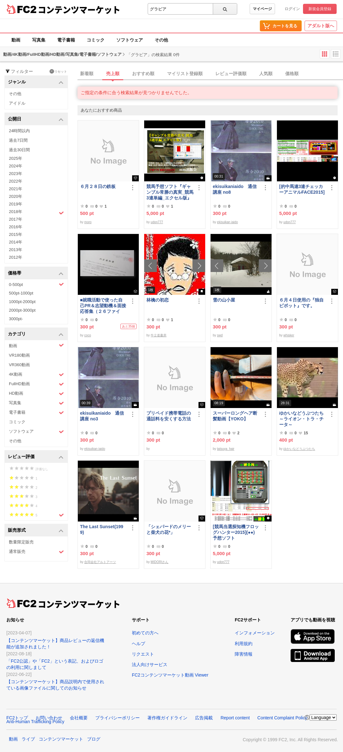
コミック (95, 39)
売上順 (112, 73)
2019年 (15, 204)
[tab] (210, 74)
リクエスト (143, 654)
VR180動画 (19, 355)
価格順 (292, 73)
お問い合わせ (49, 717)
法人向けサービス (149, 664)
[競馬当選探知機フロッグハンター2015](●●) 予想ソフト (236, 532)
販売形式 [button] (36, 531)
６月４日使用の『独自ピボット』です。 (301, 302)
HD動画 (36, 393)
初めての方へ (145, 632)
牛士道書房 (158, 335)
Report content (235, 717)
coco (87, 335)
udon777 (157, 222)
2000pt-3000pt (22, 310)
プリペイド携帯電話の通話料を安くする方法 (168, 416)
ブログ (93, 739)
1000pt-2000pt (22, 301)
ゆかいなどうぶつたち (299, 449)
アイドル (17, 103)
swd (220, 335)
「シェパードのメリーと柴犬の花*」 (168, 529)
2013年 (15, 249)
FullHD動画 (36, 384)
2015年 (15, 234)
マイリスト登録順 (185, 73)
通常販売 (36, 551)
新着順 (86, 73)
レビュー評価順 (230, 73)
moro (87, 222)
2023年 (15, 173)
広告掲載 (204, 717)
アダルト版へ (320, 25)
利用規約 (243, 643)
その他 (161, 39)
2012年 (15, 257)
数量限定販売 (21, 542)
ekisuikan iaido (227, 222)
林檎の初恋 (157, 299)
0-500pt (36, 284)
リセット (58, 71)
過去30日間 (19, 149)
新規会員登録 (319, 9)
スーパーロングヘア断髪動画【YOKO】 (235, 416)
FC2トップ (17, 717)
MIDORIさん (159, 562)
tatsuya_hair (225, 449)
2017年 (15, 219)
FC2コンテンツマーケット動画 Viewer (170, 674)
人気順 (265, 73)
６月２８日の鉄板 (98, 186)
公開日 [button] (36, 119)
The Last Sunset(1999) (101, 529)
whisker (288, 335)
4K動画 (36, 374)
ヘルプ (138, 643)
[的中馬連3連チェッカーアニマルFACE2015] (302, 189)
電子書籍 (66, 39)
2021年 (15, 188)
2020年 (15, 196)
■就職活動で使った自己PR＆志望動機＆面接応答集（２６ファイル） (103, 305)
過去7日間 (18, 140)
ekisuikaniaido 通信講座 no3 (102, 416)
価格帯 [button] (36, 273)
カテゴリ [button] (36, 334)
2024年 (15, 166)
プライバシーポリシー (117, 717)
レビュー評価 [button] (36, 457)
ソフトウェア (129, 39)
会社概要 (79, 717)
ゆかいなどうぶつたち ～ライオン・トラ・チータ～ (302, 419)
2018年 (36, 212)
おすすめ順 (143, 73)
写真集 (38, 39)
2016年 (15, 226)
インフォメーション (255, 632)
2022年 (15, 181)
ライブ (28, 739)
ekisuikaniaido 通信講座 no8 (235, 189)
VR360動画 (19, 364)
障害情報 (243, 654)
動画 (15, 39)
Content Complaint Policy (282, 717)
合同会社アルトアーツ (100, 562)
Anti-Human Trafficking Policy (35, 721)
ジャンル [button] (36, 82)
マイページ (262, 9)
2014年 (15, 242)
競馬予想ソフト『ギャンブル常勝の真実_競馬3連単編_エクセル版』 (169, 192)
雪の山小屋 (224, 299)
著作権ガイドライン (167, 717)
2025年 (15, 158)
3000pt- (16, 318)
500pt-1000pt (21, 293)
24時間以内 (19, 130)
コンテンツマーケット (79, 9)
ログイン (292, 9)
